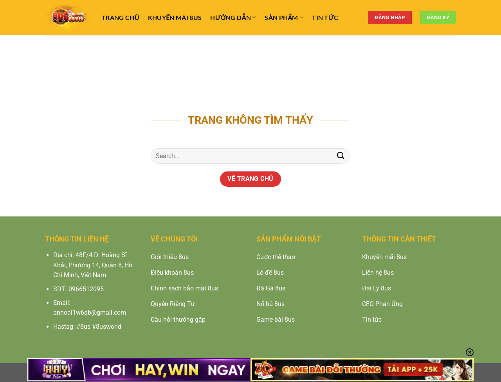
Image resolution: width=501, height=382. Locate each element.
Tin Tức (325, 17)
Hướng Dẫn (233, 18)
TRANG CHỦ (120, 17)
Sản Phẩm (284, 18)
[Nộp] (341, 156)
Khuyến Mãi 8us (175, 17)
